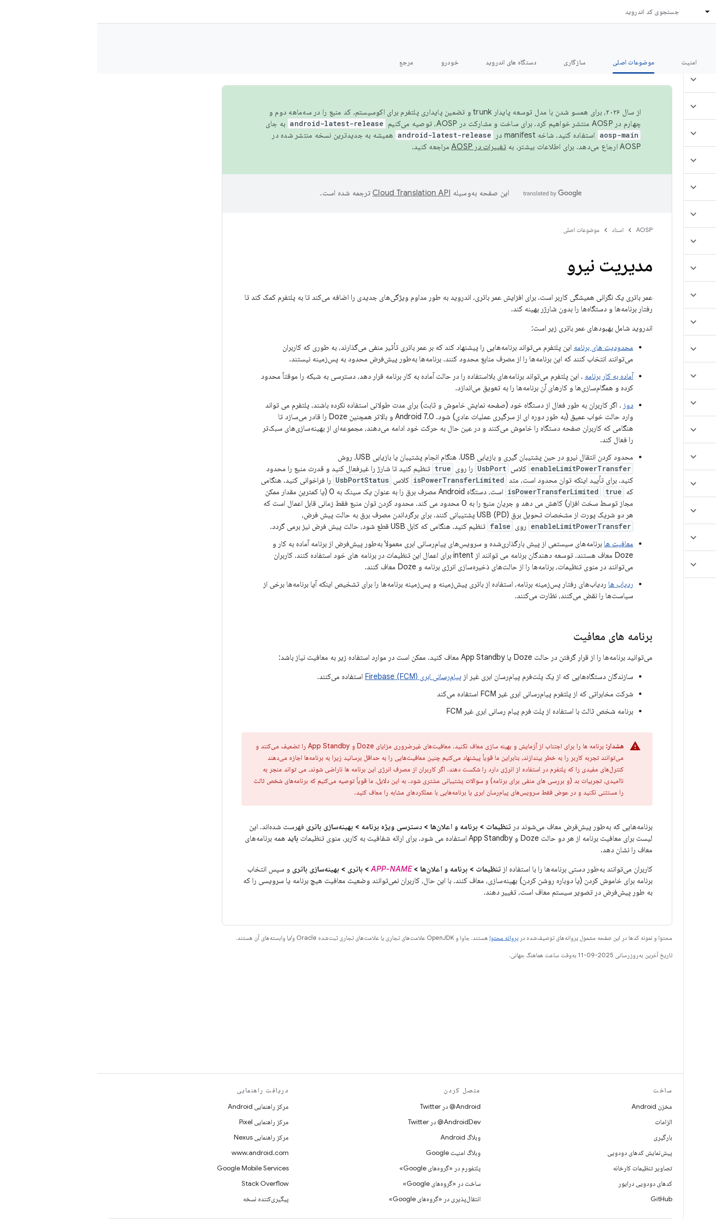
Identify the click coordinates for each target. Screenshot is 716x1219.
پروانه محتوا (406, 938)
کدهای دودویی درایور (548, 1183)
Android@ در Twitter (353, 1106)
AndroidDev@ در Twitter (347, 1121)
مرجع (309, 62)
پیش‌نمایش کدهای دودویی (542, 1152)
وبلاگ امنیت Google (356, 1152)
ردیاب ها (523, 584)
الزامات (566, 1121)
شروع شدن (641, 62)
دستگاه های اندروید (414, 62)
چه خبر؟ (693, 62)
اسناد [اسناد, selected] (626, 11)
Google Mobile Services (156, 1168)
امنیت (592, 62)
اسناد (520, 230)
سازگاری (477, 62)
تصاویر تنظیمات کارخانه (545, 1168)
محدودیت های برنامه (506, 347)
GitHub (564, 1198)
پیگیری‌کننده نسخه (169, 1198)
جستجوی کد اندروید (555, 11)
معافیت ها (521, 544)
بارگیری (565, 1137)
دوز (531, 405)
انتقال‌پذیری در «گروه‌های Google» (338, 1198)
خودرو (352, 62)
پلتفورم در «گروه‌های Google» (343, 1168)
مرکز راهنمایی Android (161, 1106)
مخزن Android (554, 1106)
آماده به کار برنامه (511, 376)
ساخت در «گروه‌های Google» (345, 1183)
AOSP (547, 230)
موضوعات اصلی (484, 230)
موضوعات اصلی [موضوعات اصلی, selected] (536, 62)
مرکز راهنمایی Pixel (167, 1121)
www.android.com (163, 1152)
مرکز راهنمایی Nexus (164, 1137)
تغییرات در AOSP (381, 147)
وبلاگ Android (363, 1137)
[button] (659, 79)
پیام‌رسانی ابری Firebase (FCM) (316, 676)
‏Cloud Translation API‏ (314, 193)
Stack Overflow (168, 1183)
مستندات (691, 39)
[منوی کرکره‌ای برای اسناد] (606, 11)
